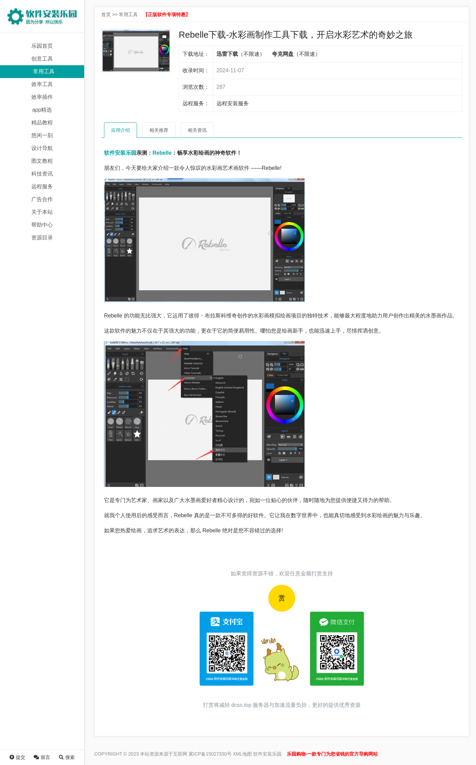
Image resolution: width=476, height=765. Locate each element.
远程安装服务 (232, 103)
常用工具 (44, 71)
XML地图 (242, 754)
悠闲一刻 (42, 135)
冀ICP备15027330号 (210, 754)
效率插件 (42, 97)
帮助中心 (42, 225)
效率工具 (42, 84)
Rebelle (162, 153)
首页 (106, 14)
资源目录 (42, 237)
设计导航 (42, 148)
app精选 (42, 110)
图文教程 (42, 161)
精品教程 (42, 122)
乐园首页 (42, 46)
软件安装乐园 (120, 153)
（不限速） (240, 54)
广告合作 (42, 199)
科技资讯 (42, 174)
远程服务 (42, 186)
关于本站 (42, 212)
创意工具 (42, 59)
